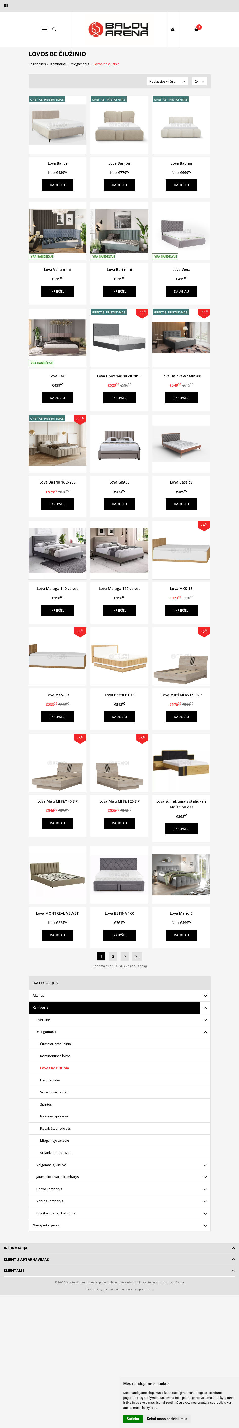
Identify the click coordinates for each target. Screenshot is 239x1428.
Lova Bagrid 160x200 (57, 482)
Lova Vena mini (57, 269)
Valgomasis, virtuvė (51, 1164)
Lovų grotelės (50, 1080)
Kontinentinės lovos (55, 1055)
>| (137, 956)
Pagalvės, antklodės (55, 1128)
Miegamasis (46, 1031)
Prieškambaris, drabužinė (55, 1213)
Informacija (15, 1248)
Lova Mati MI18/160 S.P (181, 694)
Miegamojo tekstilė (54, 1140)
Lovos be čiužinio (54, 1068)
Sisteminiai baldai (53, 1092)
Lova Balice (57, 163)
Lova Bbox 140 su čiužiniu (119, 376)
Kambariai (41, 1007)
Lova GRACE (119, 482)
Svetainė (43, 1019)
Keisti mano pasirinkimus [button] (167, 1419)
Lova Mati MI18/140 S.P (57, 801)
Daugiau (57, 185)
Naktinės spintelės (54, 1116)
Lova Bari (57, 376)
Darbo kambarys (49, 1189)
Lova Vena (181, 269)
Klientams (14, 1270)
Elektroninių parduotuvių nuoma (108, 1289)
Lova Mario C (181, 913)
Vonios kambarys (49, 1201)
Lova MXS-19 (57, 694)
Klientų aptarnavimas (26, 1259)
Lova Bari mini (119, 269)
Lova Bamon (119, 163)
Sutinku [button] (133, 1419)
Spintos (46, 1104)
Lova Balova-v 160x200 (181, 376)
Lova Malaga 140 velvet (57, 588)
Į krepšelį (58, 291)
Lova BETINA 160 (119, 913)
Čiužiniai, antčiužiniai (56, 1044)
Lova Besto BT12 (119, 694)
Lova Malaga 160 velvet (119, 588)
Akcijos (38, 995)
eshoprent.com (143, 1289)
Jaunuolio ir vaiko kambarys (57, 1176)
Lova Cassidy (181, 482)
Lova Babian (181, 163)
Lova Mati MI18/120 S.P (119, 801)
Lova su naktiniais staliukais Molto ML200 (181, 804)
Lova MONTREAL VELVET (57, 913)
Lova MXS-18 (181, 588)
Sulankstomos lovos (55, 1152)
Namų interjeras (46, 1225)
